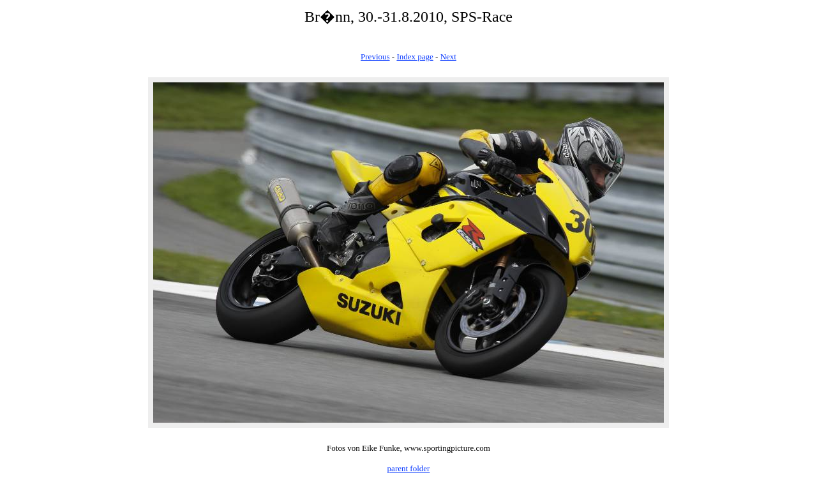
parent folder (408, 468)
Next (448, 56)
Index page (414, 56)
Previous (375, 56)
